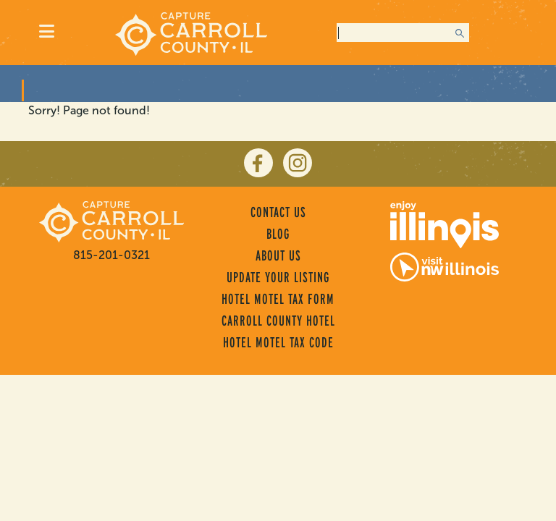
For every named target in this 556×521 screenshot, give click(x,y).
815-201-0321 (111, 255)
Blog (278, 234)
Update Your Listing (278, 277)
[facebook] (258, 162)
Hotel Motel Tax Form (278, 299)
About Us (278, 255)
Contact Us (278, 212)
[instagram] (297, 162)
